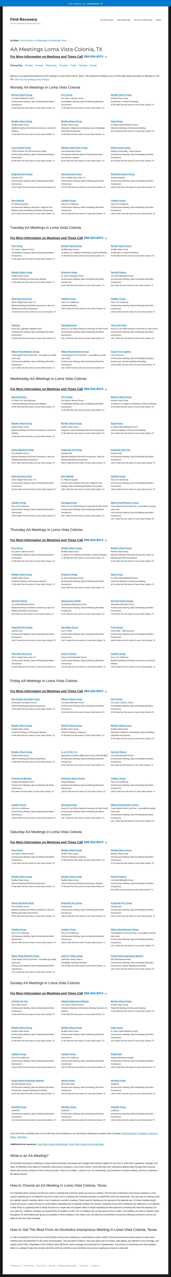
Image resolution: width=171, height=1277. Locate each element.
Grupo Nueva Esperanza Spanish (127, 956)
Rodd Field (116, 1054)
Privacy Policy (28, 1266)
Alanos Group (68, 1081)
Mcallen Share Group (121, 95)
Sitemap (52, 1266)
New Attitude (17, 201)
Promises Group (69, 272)
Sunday (93, 65)
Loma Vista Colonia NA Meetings (52, 1144)
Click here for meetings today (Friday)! (31, 79)
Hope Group (117, 121)
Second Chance (118, 272)
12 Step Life (83, 1266)
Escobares (143, 1133)
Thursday (63, 65)
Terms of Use (41, 1266)
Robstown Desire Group (122, 174)
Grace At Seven (68, 654)
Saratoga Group (69, 325)
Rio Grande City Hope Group (25, 699)
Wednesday (51, 65)
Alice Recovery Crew (71, 174)
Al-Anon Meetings (143, 20)
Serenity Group (18, 397)
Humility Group (118, 1081)
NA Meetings (123, 20)
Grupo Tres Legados (121, 352)
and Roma (22, 1137)
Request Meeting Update (67, 1266)
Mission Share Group (21, 95)
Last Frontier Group (21, 148)
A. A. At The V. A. (69, 752)
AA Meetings (106, 20)
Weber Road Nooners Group (25, 352)
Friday (73, 65)
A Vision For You (19, 1001)
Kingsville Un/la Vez (120, 450)
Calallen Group (68, 201)
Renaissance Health (71, 601)
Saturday (83, 65)
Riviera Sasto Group (121, 148)
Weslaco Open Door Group (74, 148)
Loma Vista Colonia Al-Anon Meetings (86, 1144)
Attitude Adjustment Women (75, 1001)
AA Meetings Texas (58, 40)
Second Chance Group (122, 601)
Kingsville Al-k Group (21, 174)
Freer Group (117, 627)
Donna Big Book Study (22, 450)
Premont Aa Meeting (21, 778)
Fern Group (66, 95)
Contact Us (95, 1266)
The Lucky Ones (119, 325)
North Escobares (129, 1133)
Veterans (15, 325)
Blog (158, 20)
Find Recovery (23, 19)
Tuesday (39, 65)
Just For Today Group (72, 956)
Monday (29, 65)
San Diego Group (69, 627)
